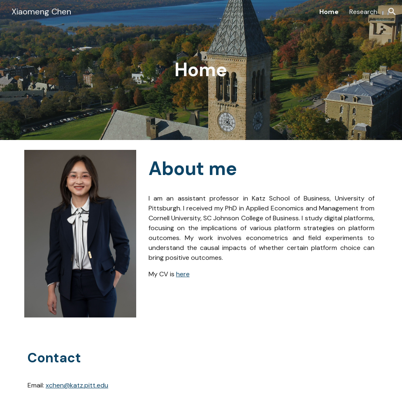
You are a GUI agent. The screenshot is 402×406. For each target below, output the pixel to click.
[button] (392, 11)
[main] (201, 70)
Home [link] (329, 11)
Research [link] (363, 11)
